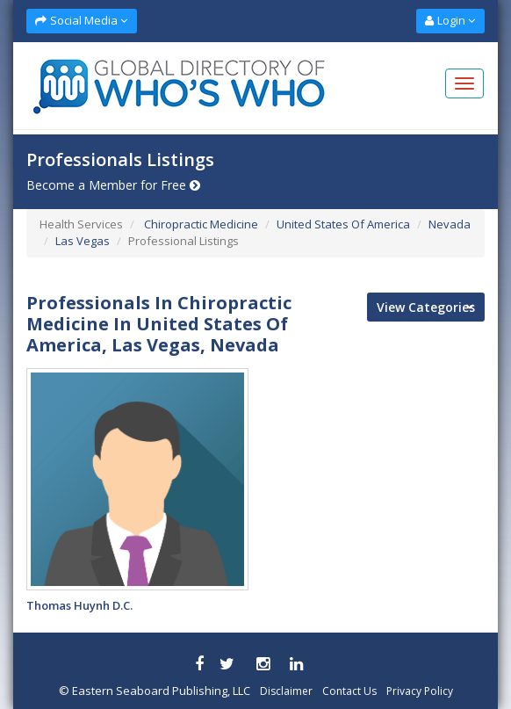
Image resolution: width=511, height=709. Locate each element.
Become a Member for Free (113, 185)
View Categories (426, 307)
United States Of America (343, 224)
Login (450, 20)
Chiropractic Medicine (199, 224)
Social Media (81, 20)
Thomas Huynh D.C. (79, 605)
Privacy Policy (419, 691)
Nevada (449, 224)
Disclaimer (286, 691)
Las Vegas (82, 241)
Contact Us (349, 691)
